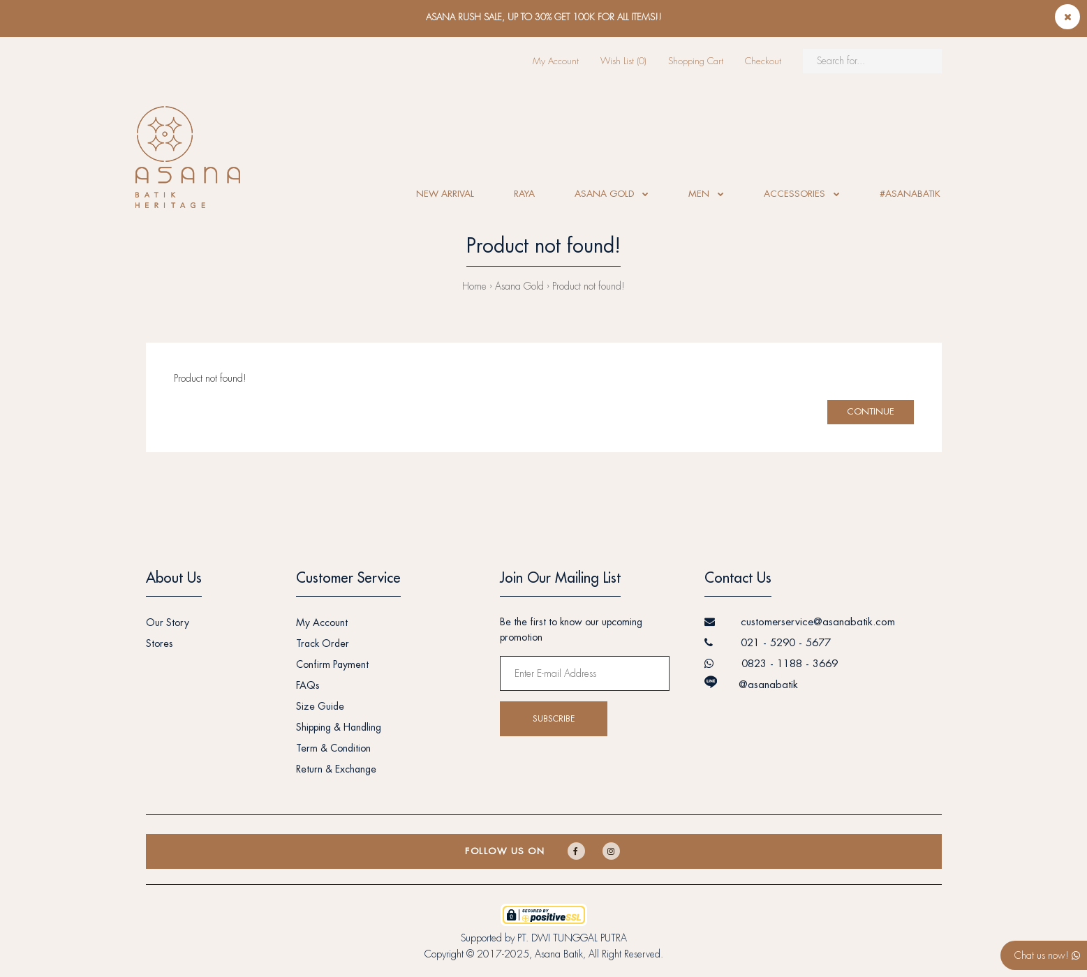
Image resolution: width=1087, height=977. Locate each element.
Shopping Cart (695, 61)
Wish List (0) (623, 61)
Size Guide (320, 706)
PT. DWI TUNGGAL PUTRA (572, 938)
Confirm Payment (332, 664)
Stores (159, 643)
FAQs (308, 685)
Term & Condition (333, 748)
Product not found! (588, 286)
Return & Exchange (336, 769)
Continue (870, 411)
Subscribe (554, 719)
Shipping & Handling (338, 727)
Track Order (322, 643)
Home (474, 286)
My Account (556, 61)
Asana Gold (519, 286)
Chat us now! (1047, 955)
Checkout (763, 61)
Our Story (167, 622)
